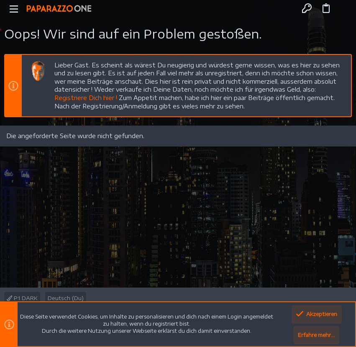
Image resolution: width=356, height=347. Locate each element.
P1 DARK (22, 298)
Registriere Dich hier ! (85, 97)
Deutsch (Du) (66, 298)
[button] (14, 8)
